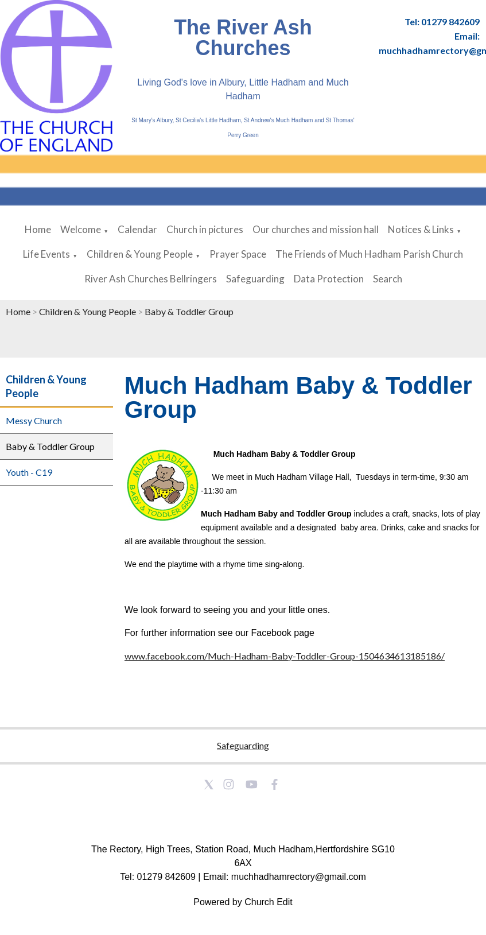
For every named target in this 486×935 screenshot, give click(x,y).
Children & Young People (140, 254)
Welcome (80, 229)
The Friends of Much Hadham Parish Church (369, 254)
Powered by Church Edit (243, 902)
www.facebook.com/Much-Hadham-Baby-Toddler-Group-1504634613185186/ (285, 655)
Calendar (137, 229)
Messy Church (34, 420)
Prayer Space (237, 254)
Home (38, 229)
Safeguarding (255, 279)
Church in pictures (204, 229)
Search (387, 279)
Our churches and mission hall (315, 229)
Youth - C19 (29, 472)
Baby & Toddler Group (189, 311)
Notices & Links (421, 229)
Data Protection (329, 279)
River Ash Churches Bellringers (150, 279)
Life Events (46, 254)
